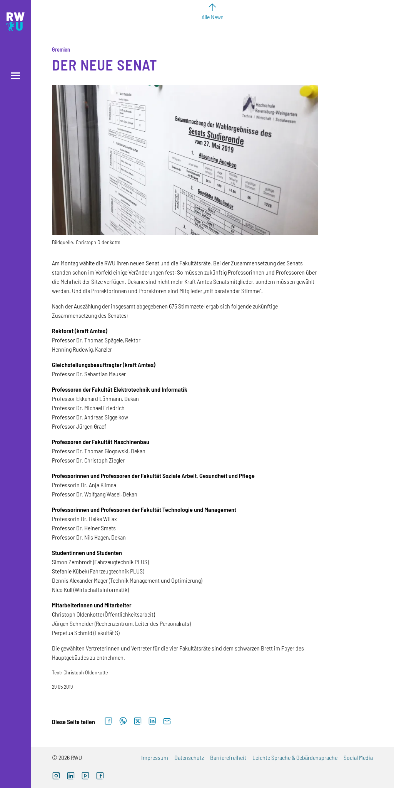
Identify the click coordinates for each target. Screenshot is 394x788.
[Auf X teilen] (138, 721)
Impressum (154, 757)
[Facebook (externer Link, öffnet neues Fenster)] (100, 776)
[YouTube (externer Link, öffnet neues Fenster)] (85, 776)
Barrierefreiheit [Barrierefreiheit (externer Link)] (228, 757)
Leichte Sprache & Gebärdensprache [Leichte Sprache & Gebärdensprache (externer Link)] (294, 757)
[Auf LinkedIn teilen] (152, 721)
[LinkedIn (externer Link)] (71, 776)
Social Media (358, 757)
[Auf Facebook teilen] (108, 721)
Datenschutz (189, 757)
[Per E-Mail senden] (167, 721)
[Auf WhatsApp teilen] (123, 721)
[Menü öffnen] (15, 75)
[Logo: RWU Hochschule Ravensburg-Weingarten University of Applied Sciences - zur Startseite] (15, 21)
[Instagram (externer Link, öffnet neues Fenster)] (56, 776)
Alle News (213, 16)
